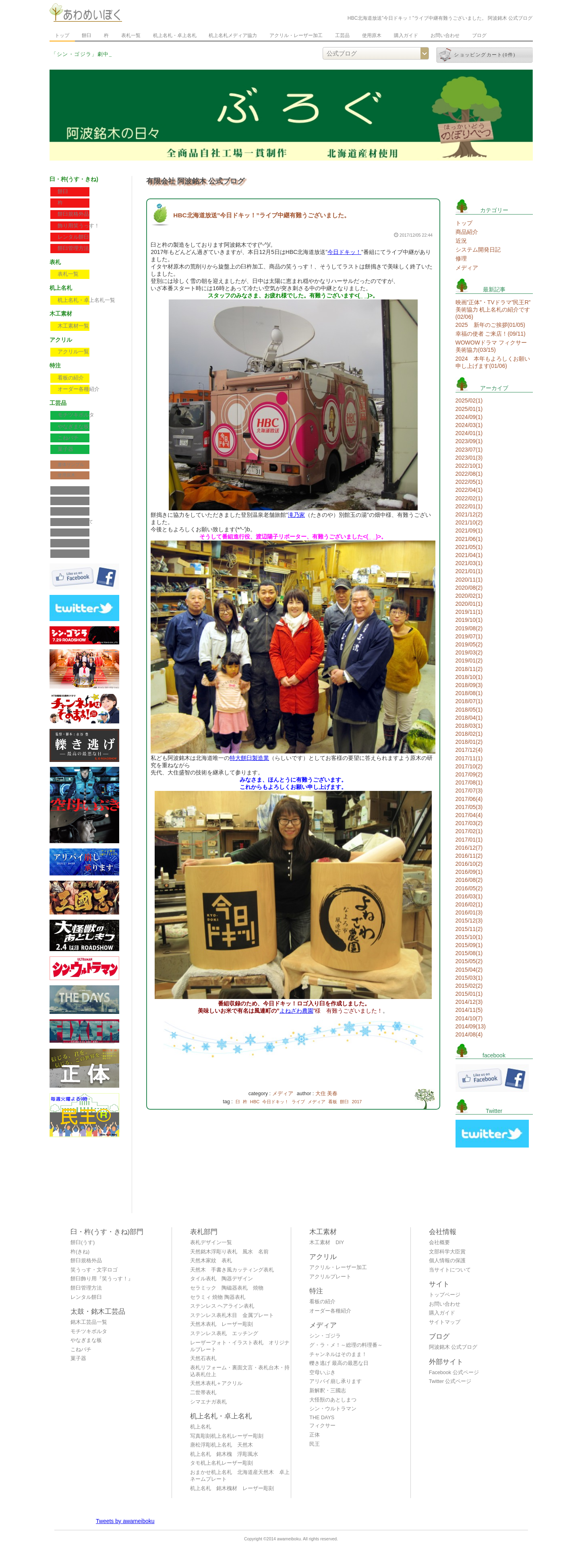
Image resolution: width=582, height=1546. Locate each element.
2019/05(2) (469, 644)
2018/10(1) (469, 677)
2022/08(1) (469, 474)
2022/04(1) (469, 490)
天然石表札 (203, 1358)
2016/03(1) (469, 896)
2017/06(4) (469, 799)
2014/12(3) (469, 1002)
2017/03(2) (469, 823)
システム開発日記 (478, 249)
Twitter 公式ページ (450, 1381)
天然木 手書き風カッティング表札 (232, 1270)
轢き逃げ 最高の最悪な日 (339, 1363)
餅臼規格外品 (73, 214)
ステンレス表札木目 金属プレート (232, 1315)
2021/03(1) (469, 563)
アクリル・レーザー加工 (296, 35)
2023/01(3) (469, 457)
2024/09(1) (469, 417)
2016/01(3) (469, 912)
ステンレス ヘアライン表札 (222, 1306)
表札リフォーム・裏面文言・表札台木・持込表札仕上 (240, 1371)
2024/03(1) (469, 425)
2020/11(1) (469, 579)
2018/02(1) (469, 734)
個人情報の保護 (73, 511)
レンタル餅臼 (73, 237)
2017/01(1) (469, 839)
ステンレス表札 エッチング (224, 1333)
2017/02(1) (469, 831)
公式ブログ (69, 553)
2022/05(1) (469, 482)
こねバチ (68, 438)
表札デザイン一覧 (211, 1242)
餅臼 (86, 35)
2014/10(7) (469, 1018)
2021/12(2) (469, 514)
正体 (314, 1435)
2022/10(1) (469, 465)
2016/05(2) (469, 888)
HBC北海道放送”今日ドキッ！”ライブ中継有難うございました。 (261, 215)
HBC (255, 1101)
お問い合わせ (445, 35)
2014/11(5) (469, 1010)
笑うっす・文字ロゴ (94, 1270)
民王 (314, 1444)
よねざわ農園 (296, 1010)
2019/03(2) (469, 652)
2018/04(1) (469, 717)
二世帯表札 (203, 1392)
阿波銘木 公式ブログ (453, 1347)
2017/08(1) (469, 782)
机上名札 (200, 1427)
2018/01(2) (469, 742)
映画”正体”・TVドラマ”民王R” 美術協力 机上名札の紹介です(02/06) (493, 309)
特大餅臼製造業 (249, 758)
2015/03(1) (469, 977)
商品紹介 (467, 232)
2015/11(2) (469, 929)
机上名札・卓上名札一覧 (86, 300)
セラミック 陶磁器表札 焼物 (226, 1288)
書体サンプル (71, 464)
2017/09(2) (469, 774)
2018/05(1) (469, 709)
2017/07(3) (469, 790)
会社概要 (66, 490)
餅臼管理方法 (73, 248)
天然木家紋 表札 (211, 1260)
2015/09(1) (469, 945)
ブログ (479, 35)
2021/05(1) (469, 547)
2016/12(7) (469, 847)
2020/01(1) (469, 604)
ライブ (298, 1101)
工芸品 (342, 35)
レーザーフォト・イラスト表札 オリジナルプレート (240, 1346)
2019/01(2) (469, 660)
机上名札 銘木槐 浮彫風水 (224, 1454)
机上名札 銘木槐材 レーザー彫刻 (232, 1488)
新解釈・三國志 (327, 1390)
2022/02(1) (469, 498)
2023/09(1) (469, 441)
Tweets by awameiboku (125, 1521)
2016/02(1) (469, 904)
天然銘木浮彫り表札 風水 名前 (229, 1252)
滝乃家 (296, 515)
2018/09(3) (469, 685)
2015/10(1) (469, 937)
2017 (357, 1101)
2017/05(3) (469, 807)
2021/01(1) (469, 571)
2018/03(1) (469, 725)
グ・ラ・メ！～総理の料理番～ (346, 1345)
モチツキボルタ (76, 415)
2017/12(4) (469, 750)
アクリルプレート (330, 1277)
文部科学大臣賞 (73, 500)
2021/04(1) (469, 555)
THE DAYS (321, 1417)
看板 (332, 1101)
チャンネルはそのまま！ (338, 1354)
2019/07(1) (469, 636)
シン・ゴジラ (325, 1336)
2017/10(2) (469, 766)
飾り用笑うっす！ (78, 226)
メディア (282, 1093)
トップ (62, 35)
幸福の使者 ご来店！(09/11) (491, 333)
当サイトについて (75, 521)
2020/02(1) (469, 595)
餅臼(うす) (82, 1242)
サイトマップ (71, 543)
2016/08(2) (469, 880)
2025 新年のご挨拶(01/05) (491, 325)
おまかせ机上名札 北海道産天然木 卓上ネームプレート (240, 1476)
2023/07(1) (469, 449)
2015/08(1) (469, 953)
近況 (461, 240)
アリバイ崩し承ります (335, 1381)
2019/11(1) (469, 612)
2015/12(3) (469, 920)
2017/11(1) (469, 758)
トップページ (444, 1295)
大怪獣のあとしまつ (332, 1400)
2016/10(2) (469, 864)
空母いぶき (322, 1372)
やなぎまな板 (73, 426)
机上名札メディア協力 (233, 35)
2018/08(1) (469, 693)
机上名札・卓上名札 (175, 35)
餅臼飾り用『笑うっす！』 (101, 1279)
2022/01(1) (469, 506)
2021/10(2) (469, 522)
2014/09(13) (471, 1026)
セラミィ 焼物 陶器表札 (217, 1297)
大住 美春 (326, 1093)
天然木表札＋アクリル (216, 1383)
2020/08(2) (469, 587)
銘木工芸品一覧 (88, 1322)
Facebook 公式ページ (454, 1372)
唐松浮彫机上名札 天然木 (221, 1445)
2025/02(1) (469, 400)
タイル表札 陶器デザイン (221, 1279)
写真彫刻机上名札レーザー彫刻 (226, 1436)
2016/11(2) (469, 855)
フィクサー (322, 1425)
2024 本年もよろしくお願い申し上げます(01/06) (493, 362)
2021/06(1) (469, 539)
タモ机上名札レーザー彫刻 (221, 1463)
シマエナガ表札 (208, 1402)
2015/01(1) (469, 994)
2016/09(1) (469, 872)
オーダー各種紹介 (78, 389)
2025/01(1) (469, 409)
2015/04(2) (469, 969)
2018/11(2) (469, 669)
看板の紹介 (71, 378)
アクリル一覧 (73, 352)
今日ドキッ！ (344, 252)
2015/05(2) (469, 961)
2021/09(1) (469, 530)
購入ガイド (406, 35)
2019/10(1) (469, 620)
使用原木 (371, 35)
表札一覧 (131, 35)
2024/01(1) (469, 433)
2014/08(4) (469, 1034)
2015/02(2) (469, 986)
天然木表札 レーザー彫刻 (221, 1324)
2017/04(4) (469, 815)
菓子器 (65, 449)
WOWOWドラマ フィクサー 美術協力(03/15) (491, 346)
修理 (461, 258)
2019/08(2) (469, 628)
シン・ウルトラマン (332, 1409)
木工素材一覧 (73, 326)
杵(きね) (79, 1252)
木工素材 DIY (326, 1242)
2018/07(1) (469, 701)
